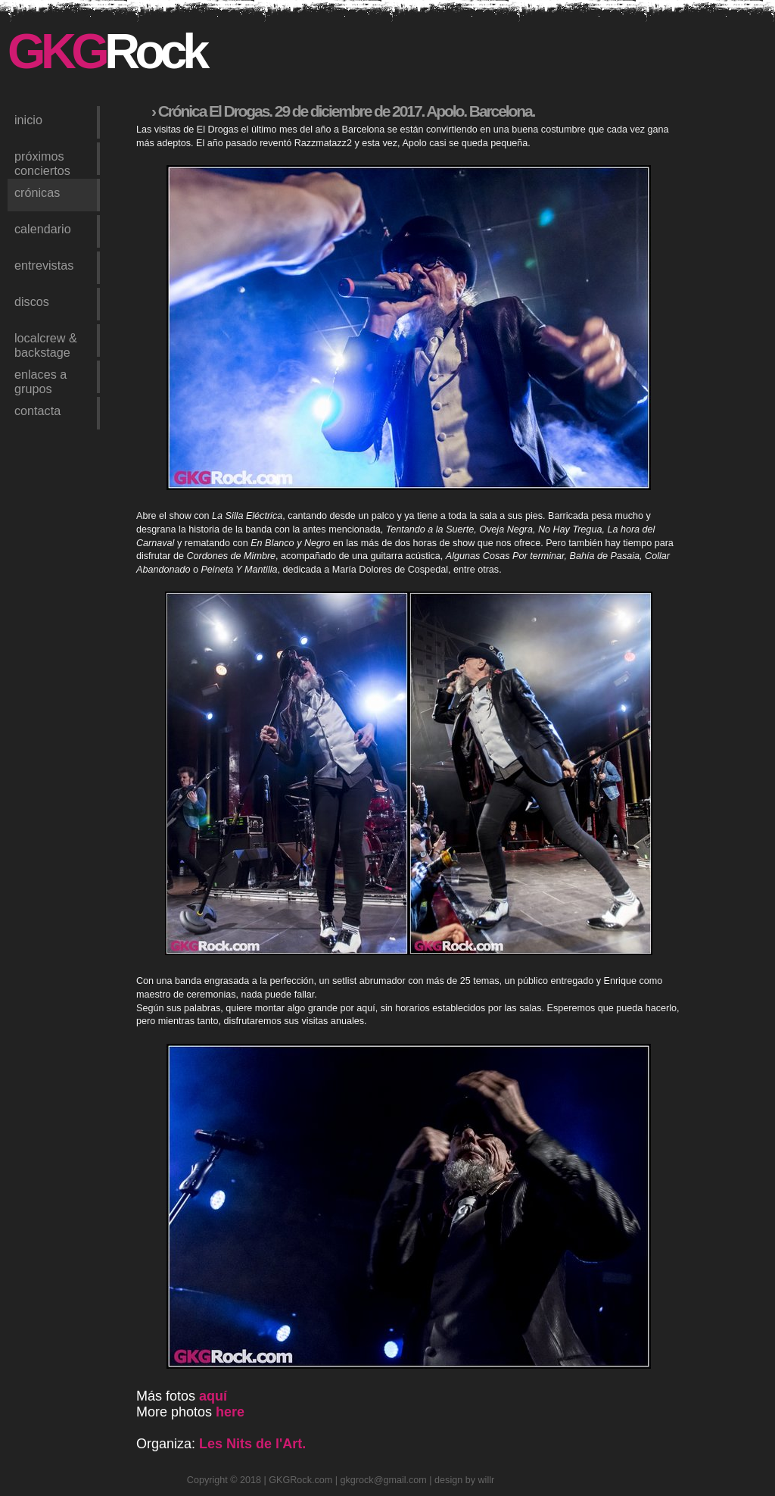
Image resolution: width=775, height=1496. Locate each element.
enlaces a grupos (40, 380)
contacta (37, 410)
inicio (28, 119)
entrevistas (43, 265)
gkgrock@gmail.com (384, 1480)
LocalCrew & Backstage (45, 344)
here (230, 1411)
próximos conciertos (42, 162)
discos (31, 301)
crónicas (37, 192)
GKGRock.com (300, 1480)
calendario (42, 229)
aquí (213, 1396)
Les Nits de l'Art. (252, 1443)
